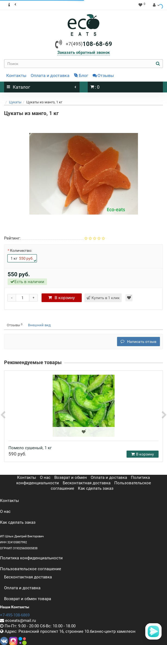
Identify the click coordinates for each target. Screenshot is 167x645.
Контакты (16, 75)
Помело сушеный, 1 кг (30, 447)
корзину (61, 297)
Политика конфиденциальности (31, 558)
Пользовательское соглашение (30, 568)
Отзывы (103, 75)
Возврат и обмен (70, 477)
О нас (45, 477)
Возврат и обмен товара (27, 598)
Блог (81, 75)
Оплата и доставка (50, 75)
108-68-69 (89, 44)
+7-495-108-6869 (15, 615)
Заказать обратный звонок (83, 52)
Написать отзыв (138, 341)
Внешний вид (39, 325)
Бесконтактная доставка (87, 482)
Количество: (21, 250)
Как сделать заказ (96, 488)
